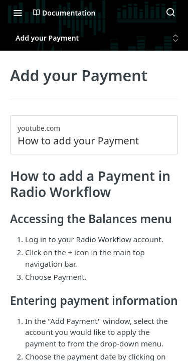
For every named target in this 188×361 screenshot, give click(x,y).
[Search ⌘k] (170, 12)
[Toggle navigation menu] (17, 12)
